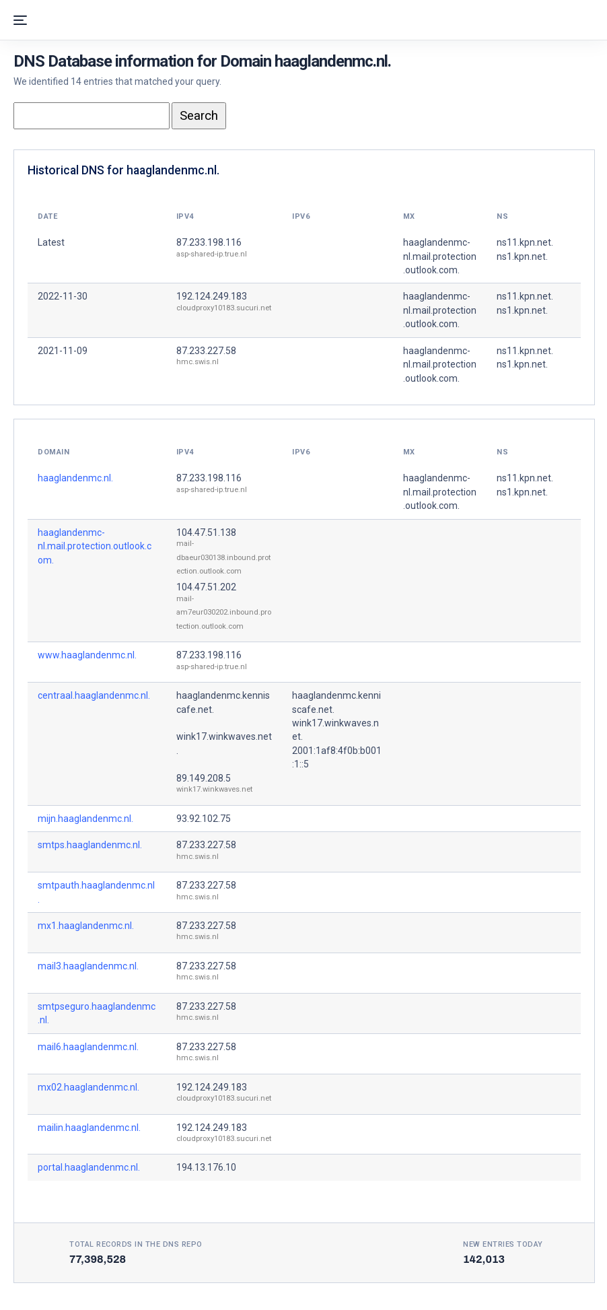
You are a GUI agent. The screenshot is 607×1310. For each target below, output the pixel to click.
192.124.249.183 (211, 296)
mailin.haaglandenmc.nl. (89, 1127)
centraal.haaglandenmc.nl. (94, 695)
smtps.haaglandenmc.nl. (90, 844)
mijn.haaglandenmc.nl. (85, 818)
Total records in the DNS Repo (136, 1244)
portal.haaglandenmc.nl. (89, 1167)
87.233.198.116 (209, 242)
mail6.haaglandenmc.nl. (88, 1046)
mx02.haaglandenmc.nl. (88, 1087)
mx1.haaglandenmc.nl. (86, 925)
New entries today (503, 1244)
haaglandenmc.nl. (75, 478)
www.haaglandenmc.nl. (87, 655)
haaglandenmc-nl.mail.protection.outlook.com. (94, 546)
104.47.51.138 (206, 532)
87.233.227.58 (206, 350)
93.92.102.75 (203, 818)
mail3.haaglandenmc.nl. (88, 966)
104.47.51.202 (206, 587)
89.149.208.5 (203, 778)
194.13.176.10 (206, 1167)
